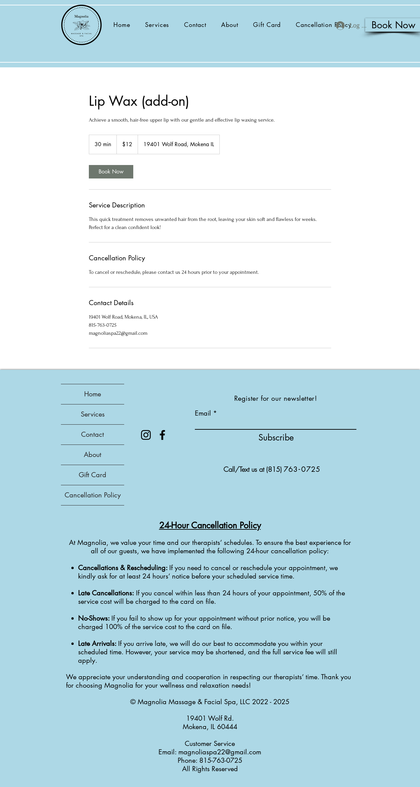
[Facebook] (162, 434)
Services (93, 414)
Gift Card (92, 474)
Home (92, 394)
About (92, 454)
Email (203, 413)
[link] (111, 171)
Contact (92, 434)
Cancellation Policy (93, 495)
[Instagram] (145, 434)
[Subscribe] (276, 438)
